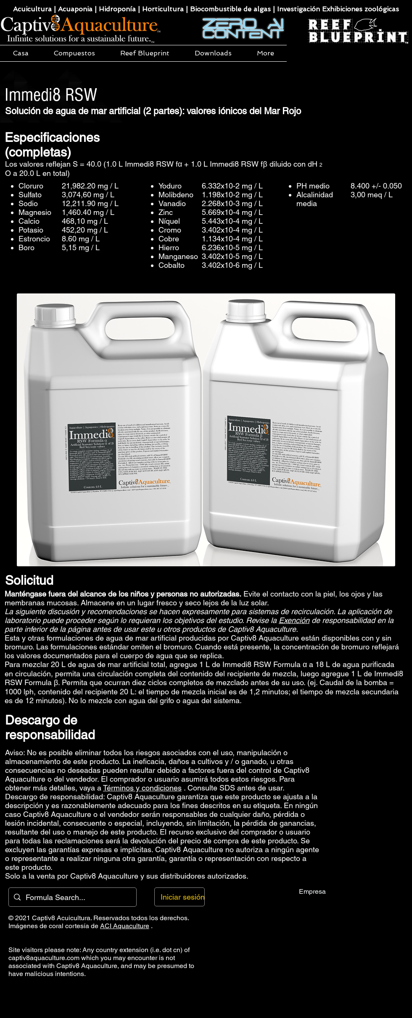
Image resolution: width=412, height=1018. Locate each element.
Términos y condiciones (142, 787)
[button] (74, 53)
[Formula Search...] (72, 897)
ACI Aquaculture (124, 926)
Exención (294, 620)
